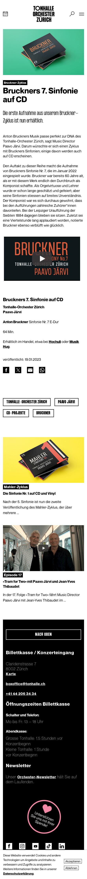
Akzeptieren (73, 861)
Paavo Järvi (66, 402)
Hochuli (55, 342)
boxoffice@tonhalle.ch (25, 684)
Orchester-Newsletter (36, 777)
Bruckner (43, 413)
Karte (11, 674)
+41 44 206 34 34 (21, 694)
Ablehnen (71, 868)
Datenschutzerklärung (18, 873)
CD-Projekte (15, 413)
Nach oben (43, 634)
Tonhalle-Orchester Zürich (26, 402)
